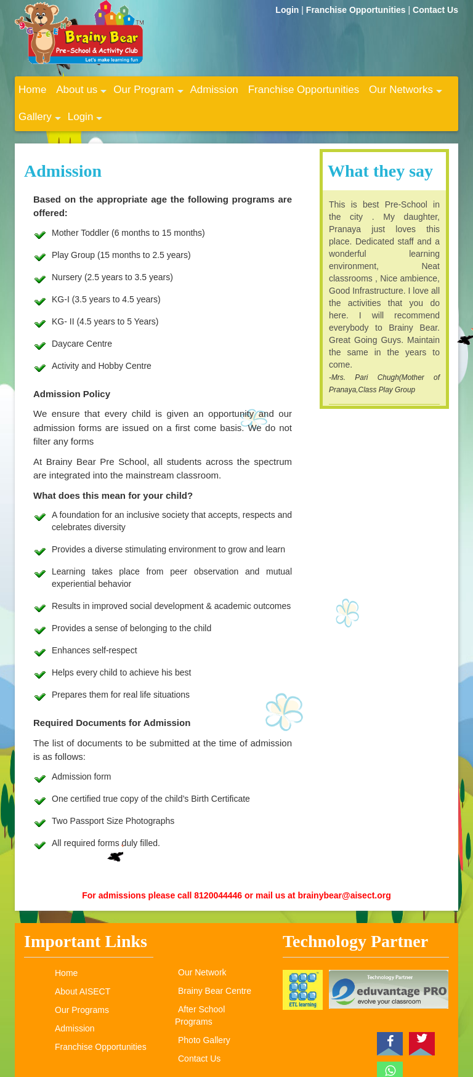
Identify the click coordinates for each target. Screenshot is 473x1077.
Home (32, 89)
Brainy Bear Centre (214, 991)
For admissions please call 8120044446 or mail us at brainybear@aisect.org (236, 895)
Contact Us (435, 10)
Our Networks (405, 93)
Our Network (202, 972)
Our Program (148, 93)
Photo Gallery (204, 1040)
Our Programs (82, 1010)
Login (288, 10)
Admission (214, 89)
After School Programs (200, 1015)
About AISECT (82, 991)
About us (81, 93)
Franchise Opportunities (357, 10)
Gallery (39, 121)
